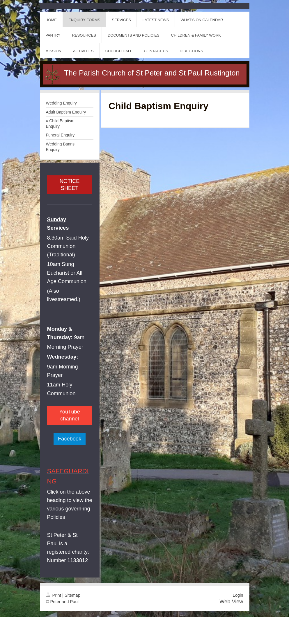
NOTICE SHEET (70, 184)
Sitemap (72, 595)
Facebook (69, 439)
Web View (231, 602)
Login (238, 595)
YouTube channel (69, 415)
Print (54, 595)
